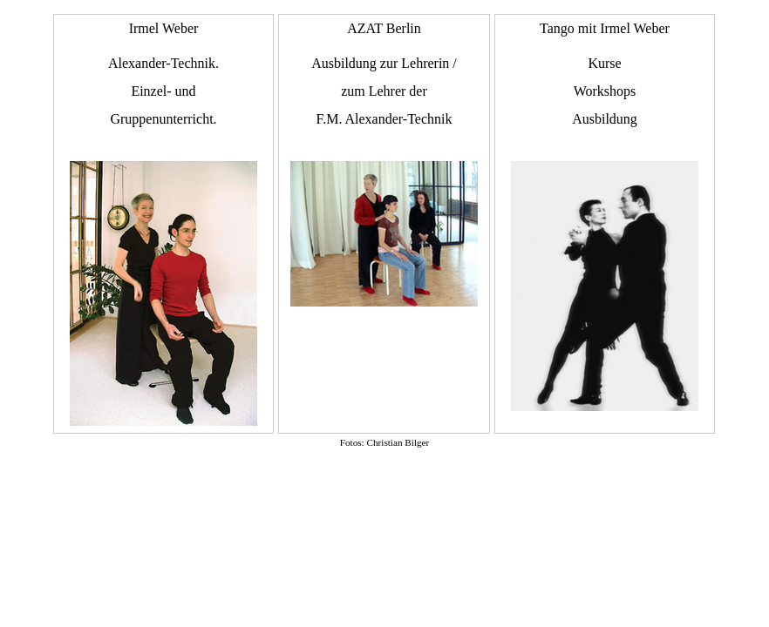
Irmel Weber (163, 223)
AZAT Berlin (384, 164)
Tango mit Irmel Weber (604, 216)
